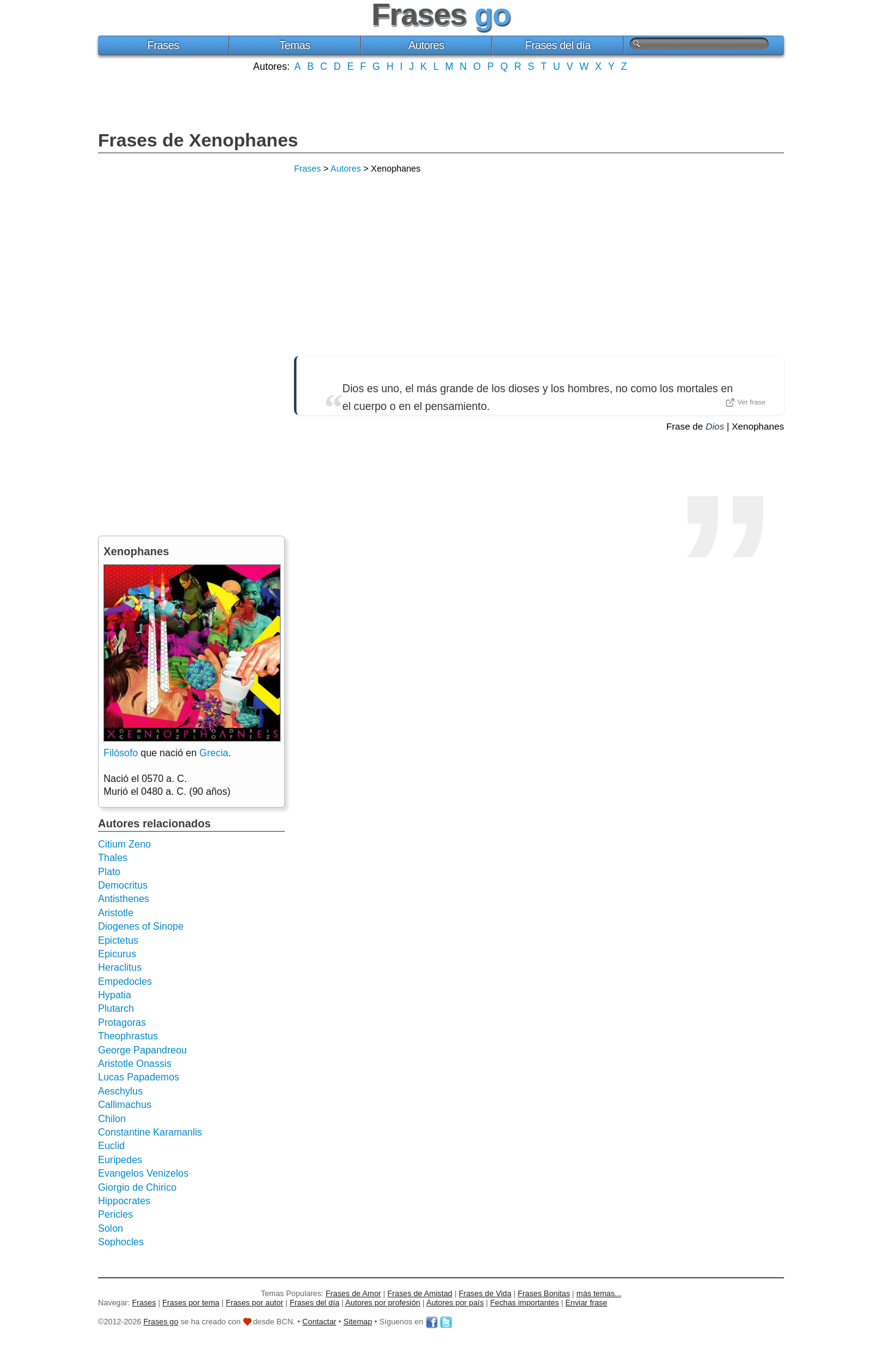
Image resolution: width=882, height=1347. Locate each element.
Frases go (160, 1321)
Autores (427, 45)
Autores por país (455, 1302)
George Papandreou (142, 1050)
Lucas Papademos (138, 1077)
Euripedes (120, 1160)
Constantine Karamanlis (150, 1132)
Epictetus (118, 940)
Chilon (112, 1119)
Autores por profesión (382, 1302)
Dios (715, 426)
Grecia (214, 753)
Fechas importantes (524, 1302)
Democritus (123, 885)
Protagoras (122, 1022)
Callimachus (124, 1104)
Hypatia (114, 995)
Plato (109, 872)
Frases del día (557, 45)
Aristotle (116, 913)
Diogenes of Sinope (141, 926)
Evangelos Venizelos (143, 1173)
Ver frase (745, 403)
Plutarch (116, 1008)
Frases (163, 45)
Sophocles (121, 1242)
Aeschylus (120, 1091)
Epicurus (117, 954)
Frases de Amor (353, 1293)
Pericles (115, 1214)
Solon (110, 1228)
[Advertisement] (441, 99)
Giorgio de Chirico (137, 1187)
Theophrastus (128, 1036)
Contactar (319, 1321)
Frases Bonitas (544, 1293)
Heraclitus (119, 967)
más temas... (598, 1293)
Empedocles (125, 981)
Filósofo (121, 753)
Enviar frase (586, 1302)
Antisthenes (123, 899)
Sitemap (358, 1321)
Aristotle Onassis (135, 1063)
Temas (295, 45)
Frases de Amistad (420, 1293)
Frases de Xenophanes (198, 140)
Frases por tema (190, 1302)
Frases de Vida (485, 1293)
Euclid (111, 1145)
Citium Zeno (124, 844)
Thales (112, 857)
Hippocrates (124, 1201)
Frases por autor (255, 1302)
